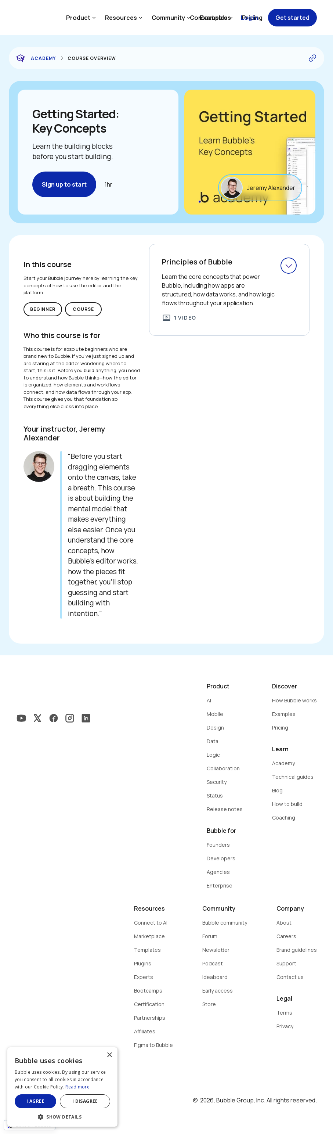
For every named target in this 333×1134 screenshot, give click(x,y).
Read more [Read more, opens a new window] (77, 1087)
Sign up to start (64, 184)
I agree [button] (35, 1101)
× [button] (109, 1055)
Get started (292, 18)
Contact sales (210, 18)
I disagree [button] (85, 1101)
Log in (249, 18)
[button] (62, 1116)
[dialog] (62, 1087)
